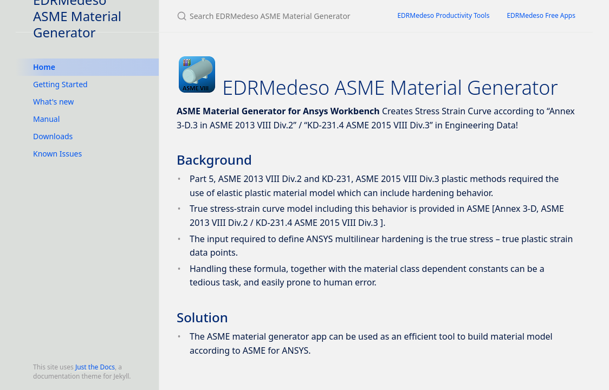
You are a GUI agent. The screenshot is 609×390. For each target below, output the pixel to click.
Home (44, 67)
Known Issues (57, 153)
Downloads (53, 136)
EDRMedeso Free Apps (541, 15)
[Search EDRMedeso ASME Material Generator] (273, 16)
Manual (46, 119)
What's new (53, 101)
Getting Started (60, 84)
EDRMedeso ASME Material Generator (77, 16)
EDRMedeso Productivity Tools (443, 15)
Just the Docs (95, 367)
